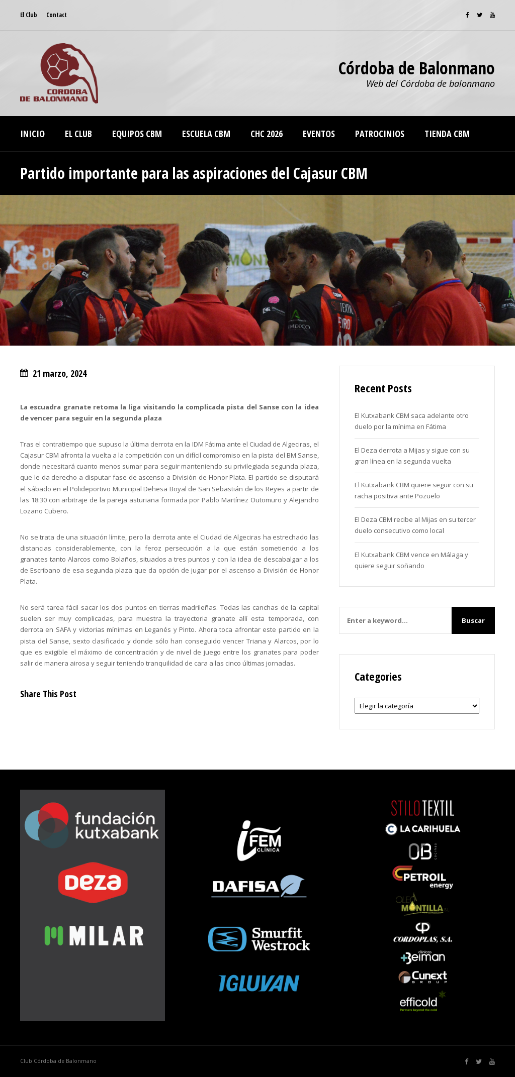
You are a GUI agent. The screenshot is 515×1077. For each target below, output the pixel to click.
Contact (56, 15)
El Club (28, 15)
